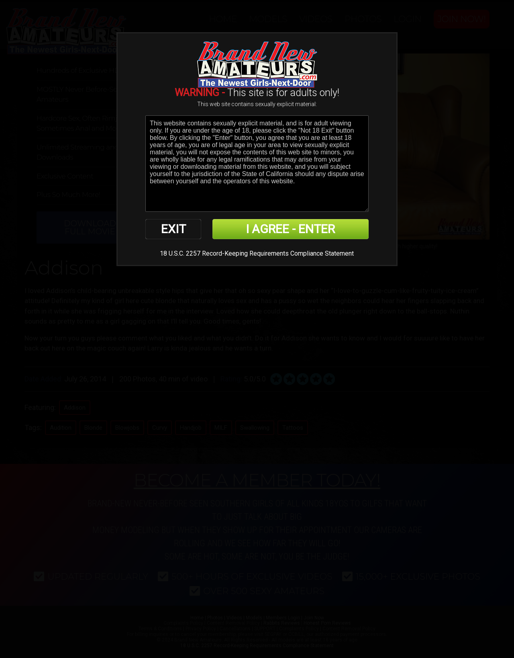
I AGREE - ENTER (290, 229)
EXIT (173, 229)
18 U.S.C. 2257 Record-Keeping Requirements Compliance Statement (257, 253)
